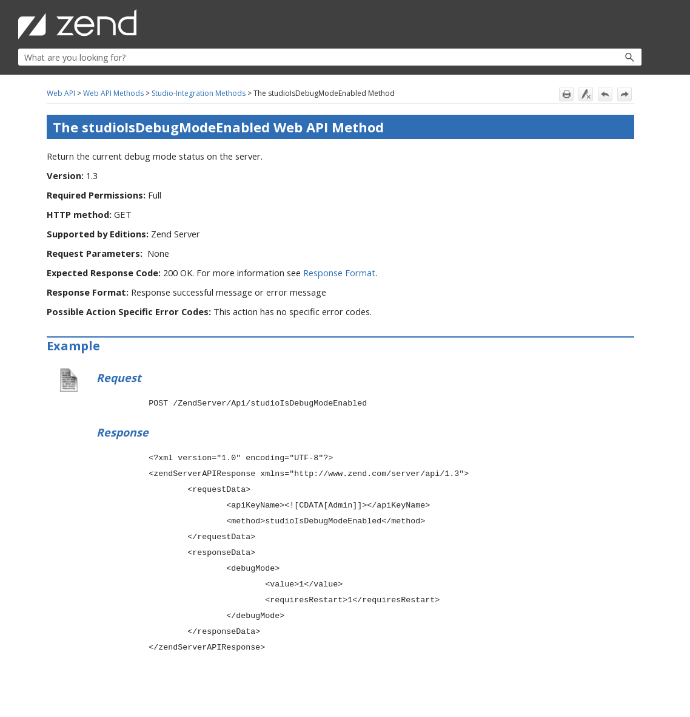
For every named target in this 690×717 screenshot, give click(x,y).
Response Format (339, 273)
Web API (61, 93)
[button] (603, 57)
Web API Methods (113, 93)
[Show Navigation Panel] (634, 24)
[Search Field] (329, 57)
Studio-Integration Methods (199, 93)
